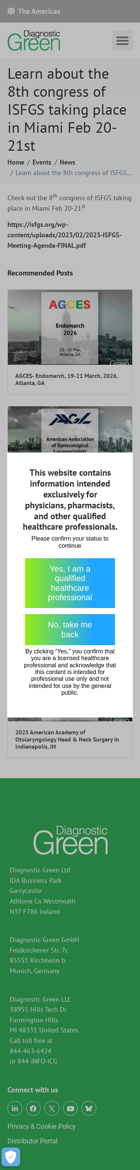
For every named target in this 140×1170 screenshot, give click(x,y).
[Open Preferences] (10, 1157)
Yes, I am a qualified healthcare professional (70, 583)
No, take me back (70, 629)
